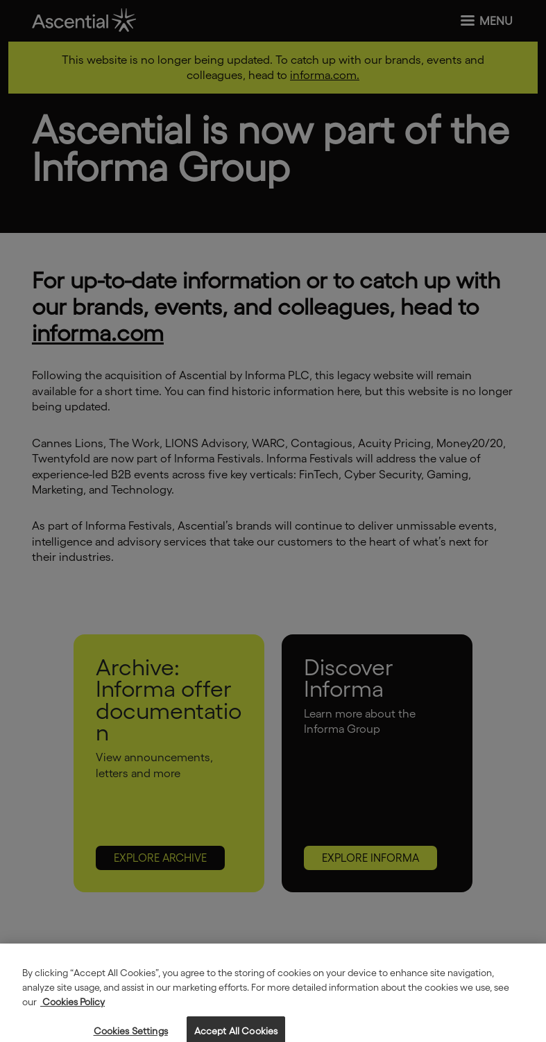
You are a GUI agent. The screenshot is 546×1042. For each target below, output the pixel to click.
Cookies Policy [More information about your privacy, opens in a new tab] (72, 1009)
